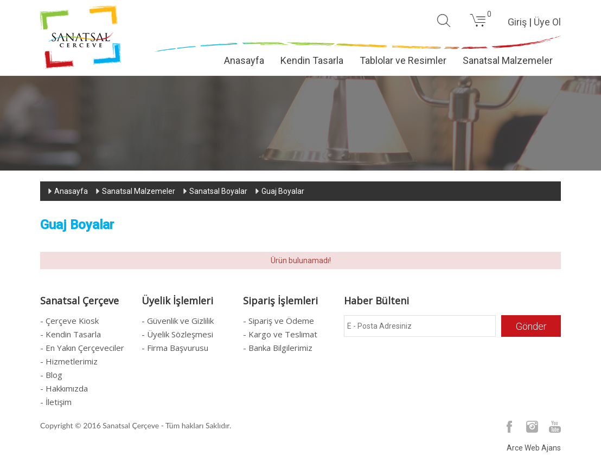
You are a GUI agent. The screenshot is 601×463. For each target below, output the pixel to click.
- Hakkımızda (64, 388)
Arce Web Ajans (534, 448)
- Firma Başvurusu (175, 347)
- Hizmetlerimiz (69, 361)
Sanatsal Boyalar (218, 191)
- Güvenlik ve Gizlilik (178, 320)
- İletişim (56, 401)
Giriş (517, 22)
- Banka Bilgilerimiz (277, 347)
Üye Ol (547, 22)
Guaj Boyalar (282, 191)
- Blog (51, 374)
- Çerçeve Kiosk (69, 320)
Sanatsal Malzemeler (508, 60)
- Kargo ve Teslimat (280, 334)
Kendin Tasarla (311, 60)
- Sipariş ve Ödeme (278, 320)
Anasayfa (244, 60)
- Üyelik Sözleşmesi (177, 334)
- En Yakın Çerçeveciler (82, 347)
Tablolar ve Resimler (403, 60)
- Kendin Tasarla (70, 334)
